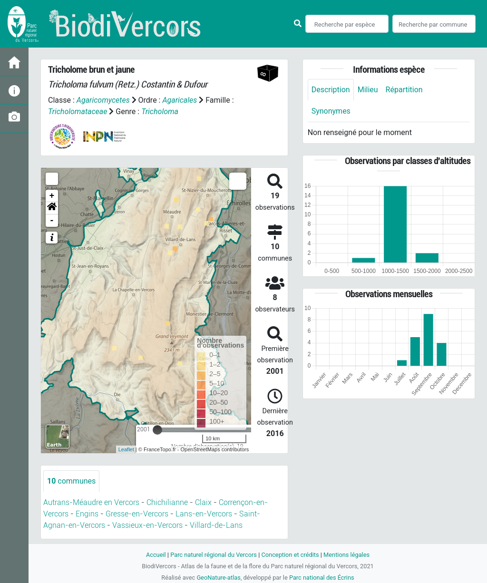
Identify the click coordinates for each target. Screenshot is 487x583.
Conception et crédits (290, 554)
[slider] (157, 430)
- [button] (52, 220)
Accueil (156, 554)
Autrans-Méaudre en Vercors (91, 502)
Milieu (368, 89)
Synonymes (331, 111)
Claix (203, 502)
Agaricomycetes (103, 100)
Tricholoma (159, 111)
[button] (52, 208)
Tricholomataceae (77, 111)
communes (71, 481)
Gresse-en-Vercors (137, 513)
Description (331, 89)
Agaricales (179, 100)
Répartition (404, 89)
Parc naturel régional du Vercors (213, 554)
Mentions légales (346, 554)
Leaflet (126, 449)
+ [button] (52, 196)
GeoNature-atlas (218, 577)
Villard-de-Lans (216, 525)
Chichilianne (167, 502)
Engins (87, 513)
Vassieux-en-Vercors (147, 525)
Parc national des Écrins (321, 577)
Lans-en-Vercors (203, 513)
